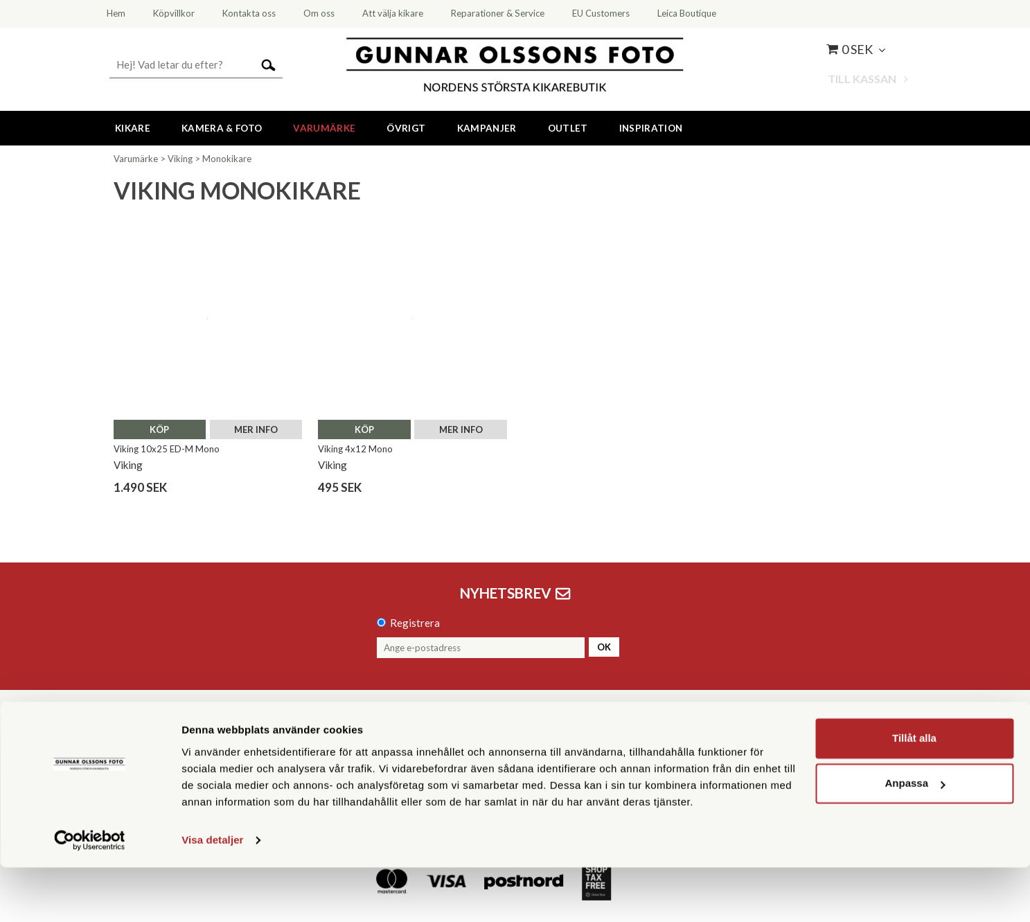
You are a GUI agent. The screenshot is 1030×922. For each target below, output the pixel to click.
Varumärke (324, 128)
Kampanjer (487, 128)
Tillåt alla (914, 793)
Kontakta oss (180, 744)
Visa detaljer (212, 895)
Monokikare (226, 158)
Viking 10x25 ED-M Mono (167, 448)
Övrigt (406, 128)
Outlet (568, 128)
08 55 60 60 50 (342, 744)
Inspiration (651, 128)
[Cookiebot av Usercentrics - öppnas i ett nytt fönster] (89, 895)
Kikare (132, 128)
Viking (180, 158)
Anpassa (915, 838)
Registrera (415, 623)
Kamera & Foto (221, 128)
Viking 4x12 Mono (355, 448)
